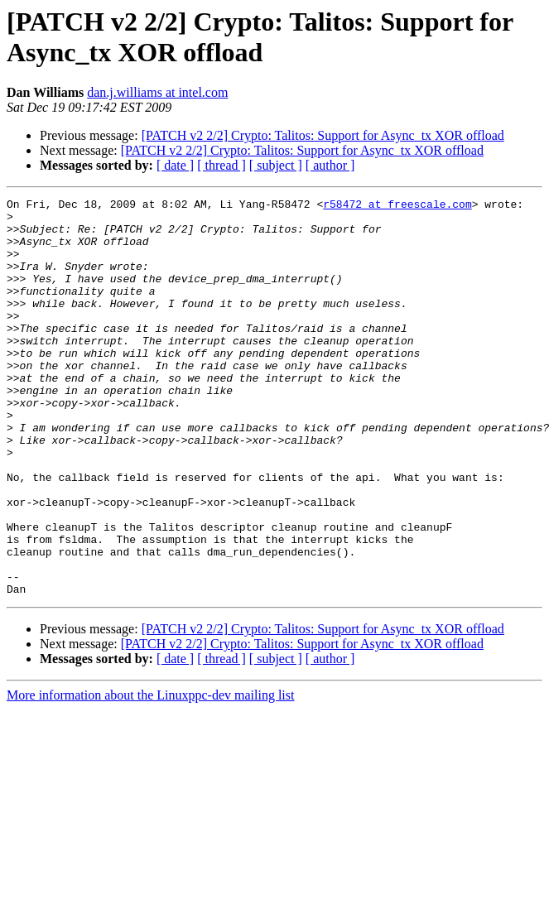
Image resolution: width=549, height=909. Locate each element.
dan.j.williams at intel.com (157, 92)
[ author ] (330, 165)
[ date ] (175, 165)
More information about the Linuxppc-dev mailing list (150, 774)
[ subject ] (275, 165)
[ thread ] (221, 165)
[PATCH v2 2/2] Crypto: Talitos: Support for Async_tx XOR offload (323, 135)
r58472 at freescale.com (397, 206)
